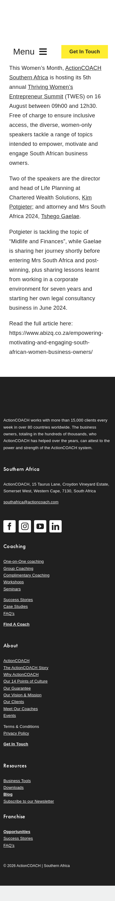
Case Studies (15, 606)
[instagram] (25, 526)
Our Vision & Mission (22, 695)
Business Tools (17, 780)
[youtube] (40, 526)
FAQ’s (8, 613)
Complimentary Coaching (26, 575)
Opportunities (16, 831)
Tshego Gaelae (60, 216)
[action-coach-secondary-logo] (34, 386)
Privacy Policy (16, 733)
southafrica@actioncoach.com (31, 502)
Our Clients (13, 701)
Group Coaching (18, 568)
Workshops (13, 582)
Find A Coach (16, 624)
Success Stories (18, 599)
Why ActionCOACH (21, 674)
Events (9, 715)
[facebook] (9, 526)
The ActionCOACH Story (25, 667)
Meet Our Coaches (20, 708)
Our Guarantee (17, 688)
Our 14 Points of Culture (25, 681)
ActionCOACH (16, 660)
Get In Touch (15, 744)
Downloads (13, 787)
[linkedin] (55, 526)
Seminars (12, 589)
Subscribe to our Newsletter (28, 801)
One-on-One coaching (23, 561)
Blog (8, 794)
